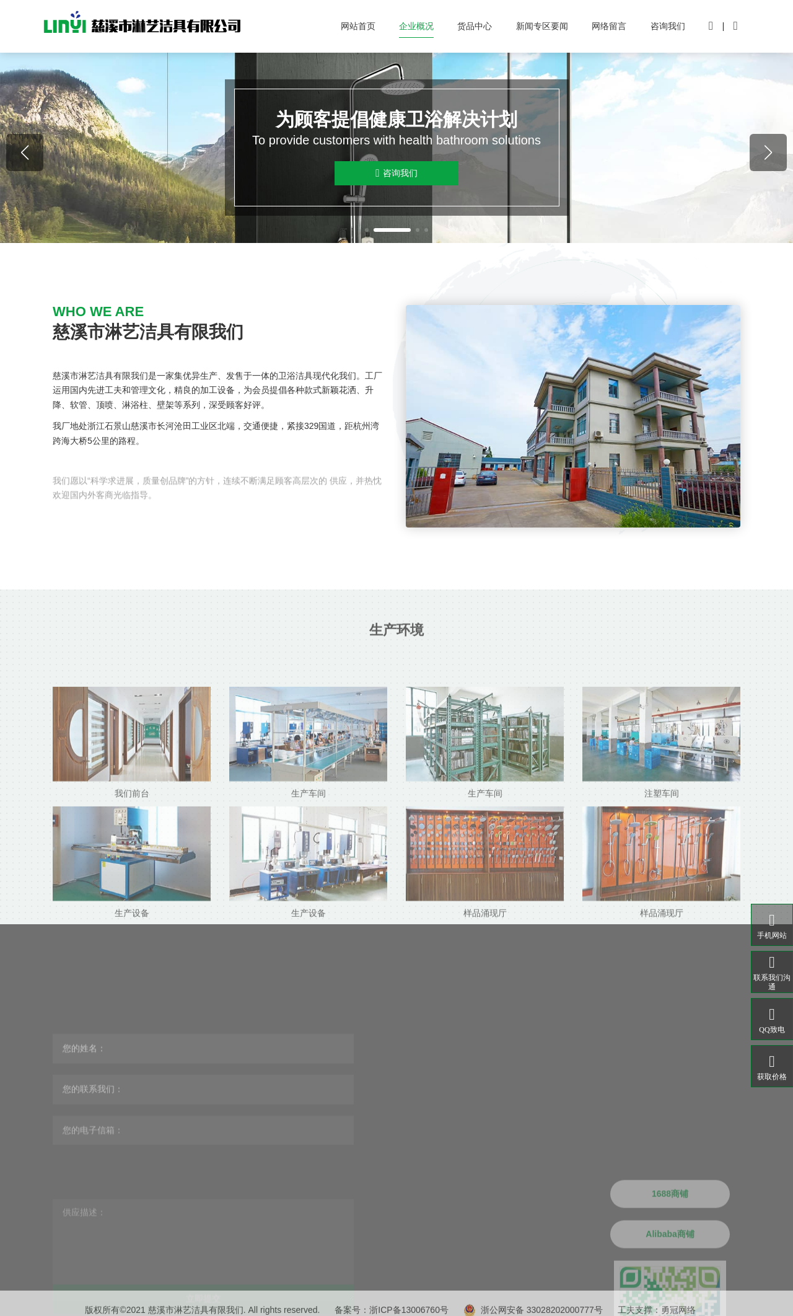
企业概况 (416, 26)
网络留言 (609, 26)
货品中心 (474, 26)
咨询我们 (668, 26)
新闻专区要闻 (542, 26)
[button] (367, 230)
